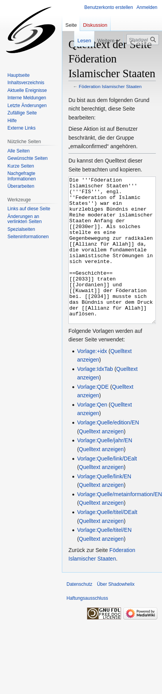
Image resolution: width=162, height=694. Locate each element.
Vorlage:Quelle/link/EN (104, 505)
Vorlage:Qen (92, 434)
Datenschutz (79, 613)
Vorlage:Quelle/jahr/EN (104, 469)
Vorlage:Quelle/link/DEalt (107, 488)
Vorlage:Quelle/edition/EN (108, 451)
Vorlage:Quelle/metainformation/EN (119, 523)
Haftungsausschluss (87, 627)
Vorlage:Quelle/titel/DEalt (107, 541)
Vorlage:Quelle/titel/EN (104, 559)
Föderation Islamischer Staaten (110, 86)
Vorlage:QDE (93, 416)
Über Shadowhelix (116, 613)
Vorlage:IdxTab (95, 398)
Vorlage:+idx (92, 380)
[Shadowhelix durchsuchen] (142, 39)
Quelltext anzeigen (101, 460)
